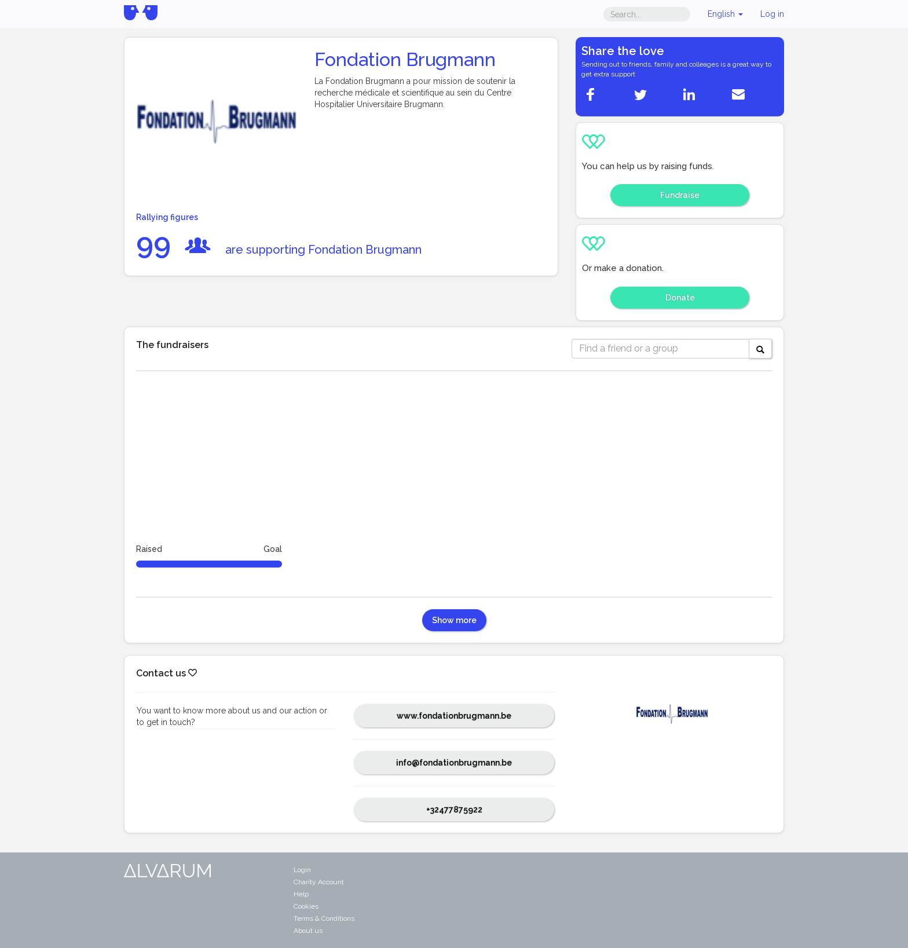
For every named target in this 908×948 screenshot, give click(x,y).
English (725, 14)
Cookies (306, 906)
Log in (772, 14)
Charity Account (319, 882)
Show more (454, 620)
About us (308, 931)
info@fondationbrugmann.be (454, 762)
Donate (680, 297)
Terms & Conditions (324, 918)
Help (301, 894)
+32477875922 (454, 809)
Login (302, 870)
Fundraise (680, 195)
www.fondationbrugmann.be (454, 715)
